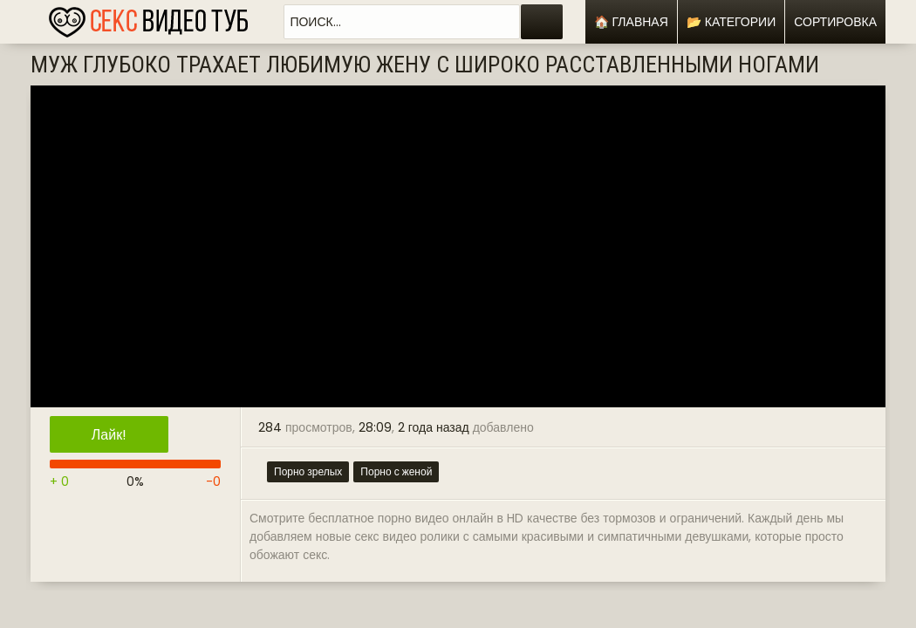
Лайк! (109, 435)
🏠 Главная (631, 22)
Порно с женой (396, 471)
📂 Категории (731, 22)
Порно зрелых (308, 471)
